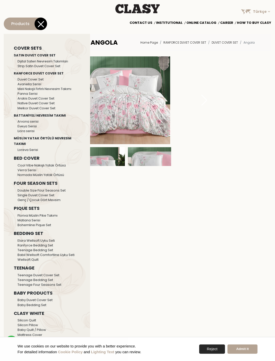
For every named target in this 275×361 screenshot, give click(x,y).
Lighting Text (102, 352)
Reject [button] (212, 349)
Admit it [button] (242, 349)
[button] (204, 100)
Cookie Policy (70, 352)
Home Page (149, 42)
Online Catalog (201, 23)
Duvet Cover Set (225, 42)
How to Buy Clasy (254, 23)
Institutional (169, 23)
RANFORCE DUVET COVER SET (184, 42)
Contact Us (141, 23)
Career (226, 23)
